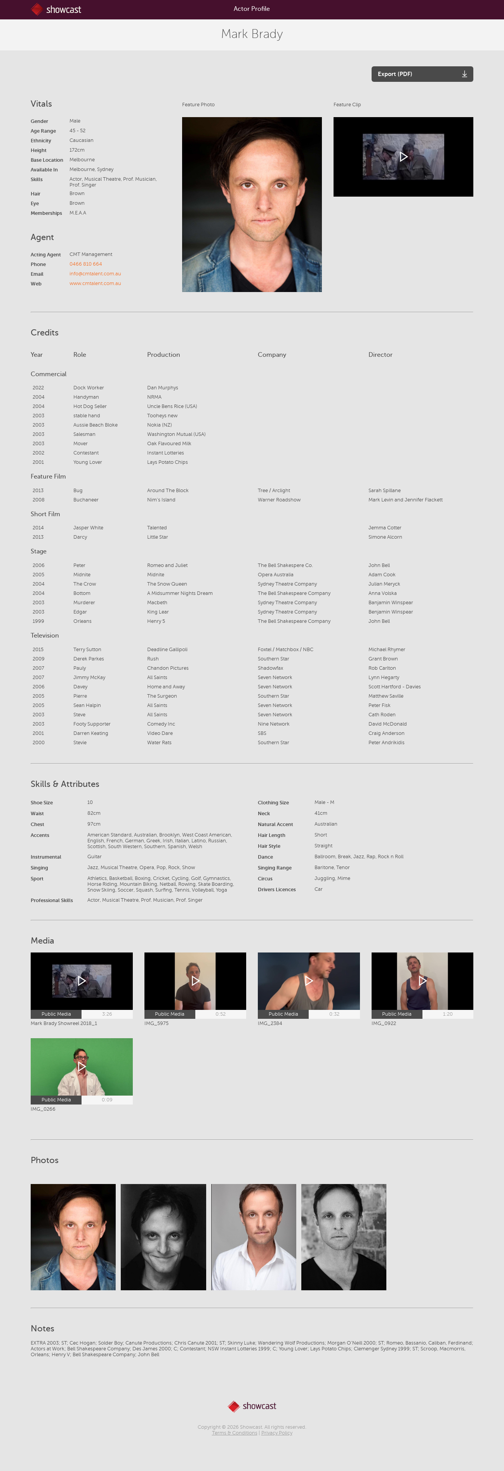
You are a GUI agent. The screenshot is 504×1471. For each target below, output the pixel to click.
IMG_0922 (384, 1023)
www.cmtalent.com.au (95, 283)
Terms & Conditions (234, 1433)
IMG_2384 (270, 1023)
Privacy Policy (276, 1433)
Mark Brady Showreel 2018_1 (64, 1023)
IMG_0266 (43, 1109)
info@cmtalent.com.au (95, 274)
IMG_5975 (156, 1023)
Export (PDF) (395, 74)
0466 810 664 (86, 264)
